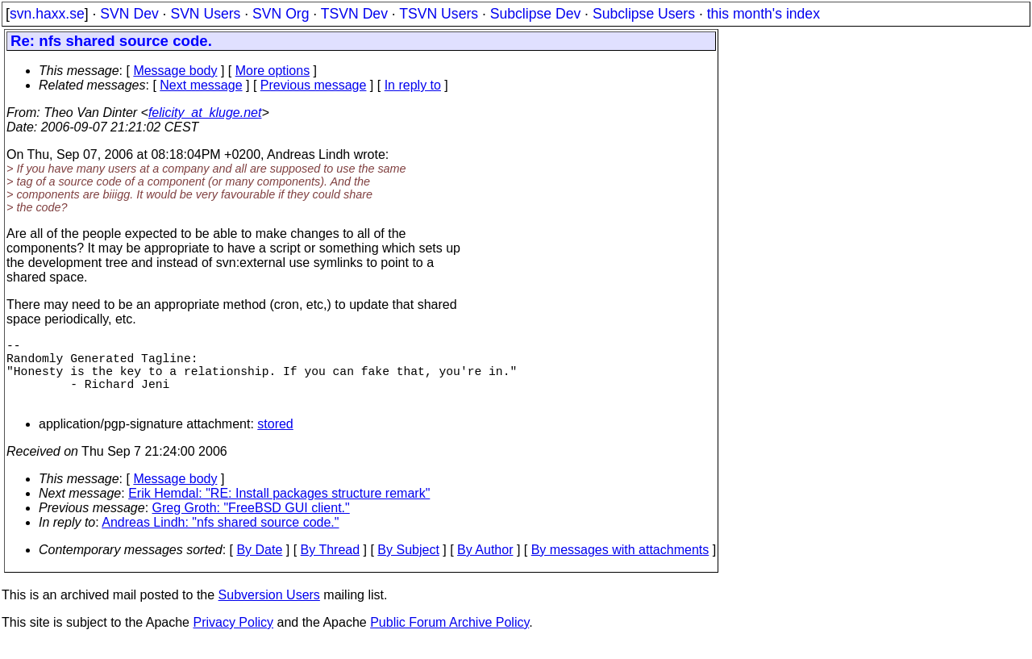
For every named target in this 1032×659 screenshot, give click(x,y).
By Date (259, 566)
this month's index (763, 14)
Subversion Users (269, 611)
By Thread (330, 566)
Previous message (313, 85)
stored (275, 440)
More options (272, 70)
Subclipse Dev (535, 14)
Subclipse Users (644, 14)
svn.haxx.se (47, 14)
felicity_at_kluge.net (205, 112)
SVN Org (280, 14)
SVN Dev (129, 14)
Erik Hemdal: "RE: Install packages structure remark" (279, 509)
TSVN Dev (354, 14)
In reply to (413, 85)
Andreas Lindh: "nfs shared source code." (220, 538)
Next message (201, 85)
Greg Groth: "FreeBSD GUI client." (251, 524)
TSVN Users (438, 14)
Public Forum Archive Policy (449, 638)
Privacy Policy (233, 638)
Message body (175, 70)
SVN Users (205, 14)
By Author (485, 566)
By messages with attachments (620, 566)
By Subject (408, 566)
